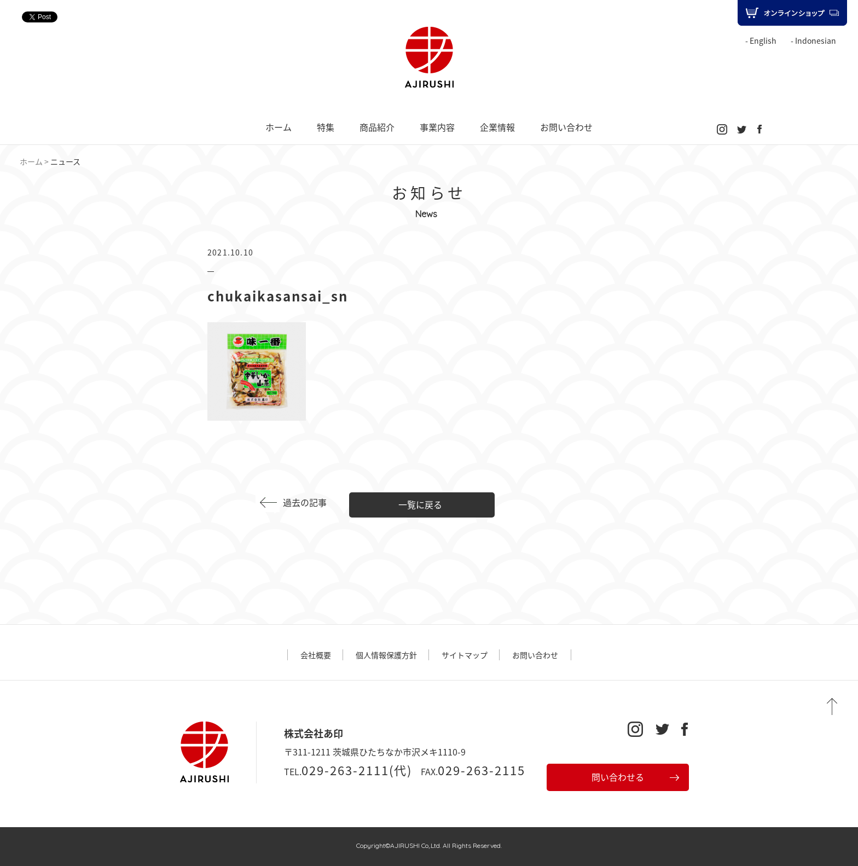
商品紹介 (377, 127)
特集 (325, 127)
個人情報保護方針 (386, 654)
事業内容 (437, 127)
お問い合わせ (566, 127)
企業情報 (497, 127)
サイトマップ (465, 654)
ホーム (278, 127)
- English (760, 40)
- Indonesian (813, 40)
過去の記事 (305, 502)
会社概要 (315, 654)
